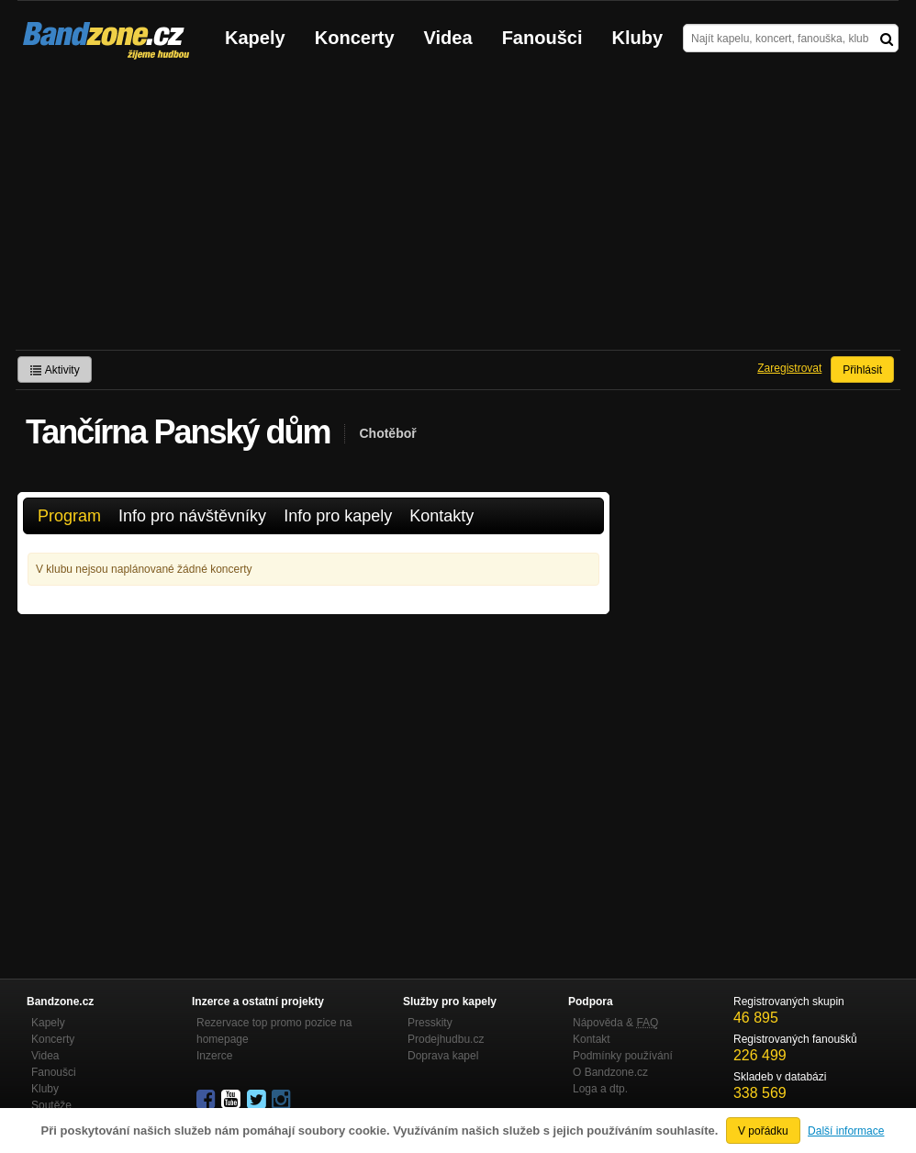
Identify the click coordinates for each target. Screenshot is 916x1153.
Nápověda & (615, 1022)
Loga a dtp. (600, 1088)
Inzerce (214, 1055)
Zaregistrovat (789, 368)
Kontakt (591, 1039)
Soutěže (51, 1105)
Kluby (638, 38)
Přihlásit (862, 370)
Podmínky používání (623, 1055)
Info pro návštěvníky (192, 516)
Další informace (846, 1131)
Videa (448, 38)
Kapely (255, 38)
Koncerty (355, 38)
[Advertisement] (458, 212)
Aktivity (54, 370)
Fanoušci (542, 38)
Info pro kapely (338, 516)
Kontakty (441, 516)
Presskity (430, 1022)
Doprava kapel (443, 1055)
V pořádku (763, 1131)
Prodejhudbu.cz (446, 1039)
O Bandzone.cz (610, 1072)
